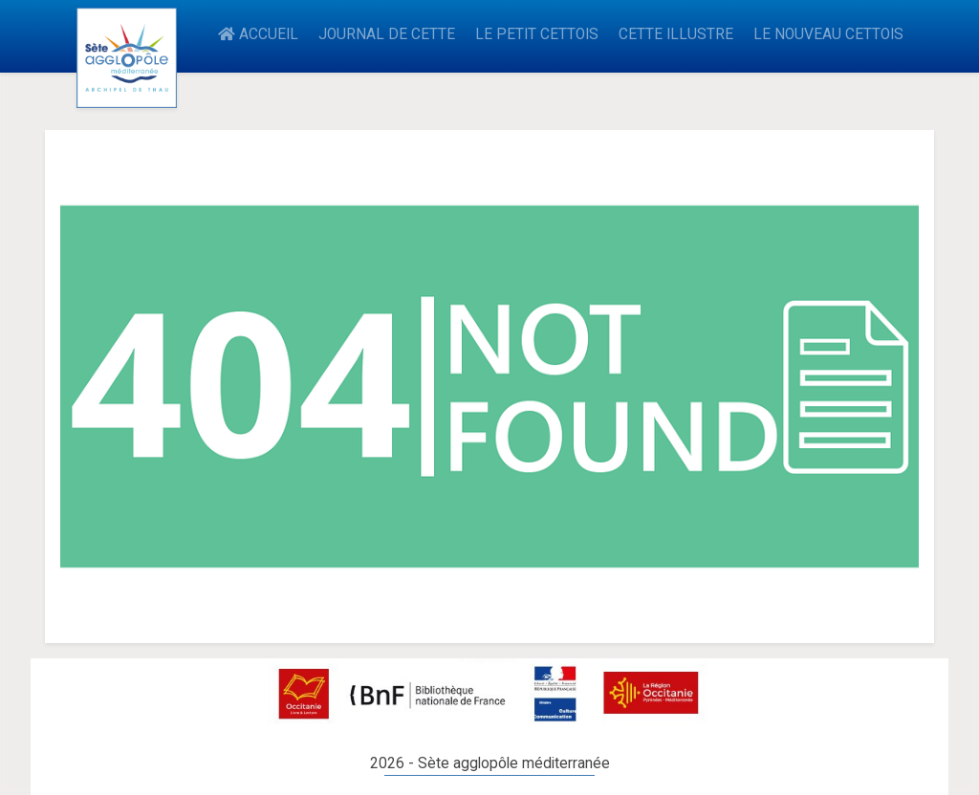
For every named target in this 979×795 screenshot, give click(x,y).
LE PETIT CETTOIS (536, 34)
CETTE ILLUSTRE (676, 34)
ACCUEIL (258, 34)
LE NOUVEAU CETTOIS (828, 34)
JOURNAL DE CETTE (386, 34)
